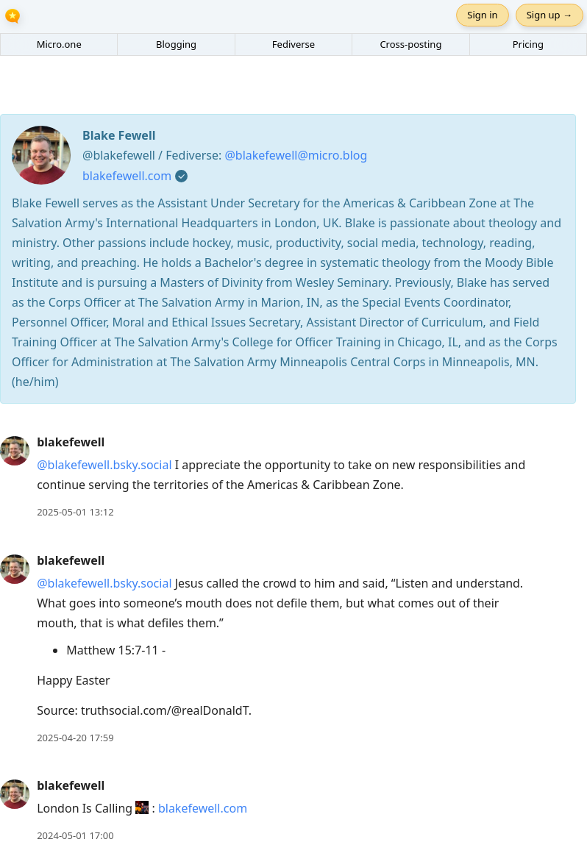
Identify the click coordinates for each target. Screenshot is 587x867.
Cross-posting (410, 44)
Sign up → (549, 14)
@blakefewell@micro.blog (295, 155)
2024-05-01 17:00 (75, 835)
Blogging (176, 44)
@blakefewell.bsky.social (104, 465)
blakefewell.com (126, 176)
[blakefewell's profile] (14, 450)
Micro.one (59, 44)
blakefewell (70, 442)
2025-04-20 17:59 (75, 737)
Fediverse (293, 44)
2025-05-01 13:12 (75, 511)
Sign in (482, 14)
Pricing (528, 44)
